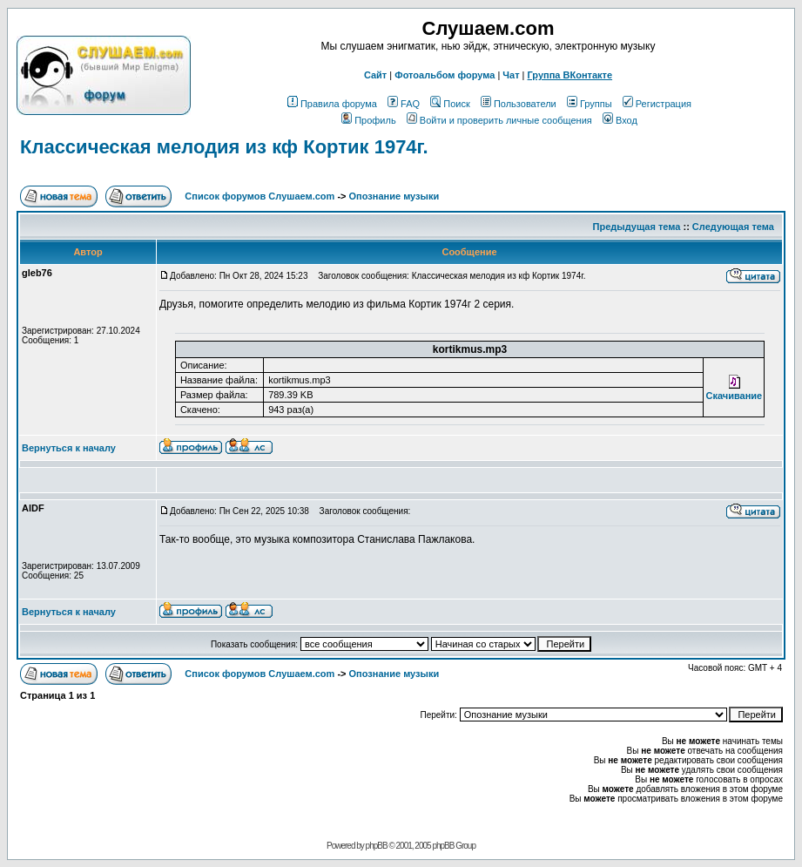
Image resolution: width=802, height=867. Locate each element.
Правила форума (332, 103)
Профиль (368, 120)
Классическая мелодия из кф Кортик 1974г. (224, 147)
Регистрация (657, 103)
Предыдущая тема (637, 226)
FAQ (404, 103)
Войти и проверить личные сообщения (499, 120)
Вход (620, 120)
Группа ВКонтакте (570, 75)
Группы (589, 103)
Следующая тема (733, 226)
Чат (510, 75)
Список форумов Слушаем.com (259, 196)
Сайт (375, 75)
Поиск (449, 103)
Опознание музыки (394, 196)
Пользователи (518, 103)
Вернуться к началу (69, 448)
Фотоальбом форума (444, 75)
